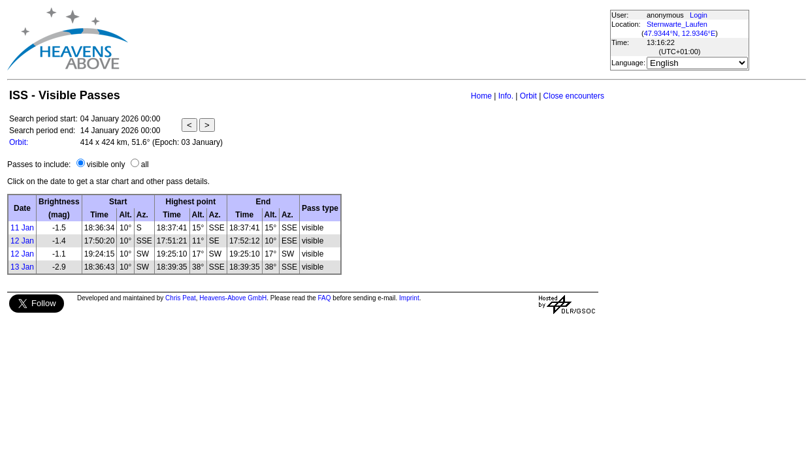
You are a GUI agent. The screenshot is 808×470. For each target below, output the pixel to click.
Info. (505, 96)
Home (481, 96)
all (145, 164)
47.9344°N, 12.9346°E (680, 33)
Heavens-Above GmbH (233, 298)
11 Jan (22, 227)
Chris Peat (180, 298)
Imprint (409, 298)
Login (698, 15)
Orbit (528, 96)
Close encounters (573, 96)
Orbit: (18, 142)
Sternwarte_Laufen (677, 24)
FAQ (324, 298)
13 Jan (22, 267)
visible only (106, 164)
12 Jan (22, 240)
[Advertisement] (368, 39)
